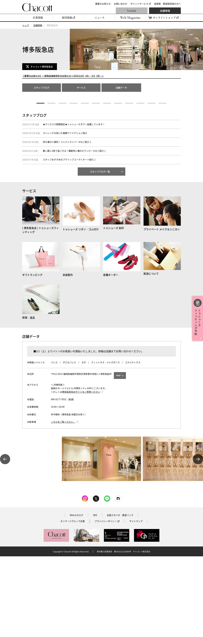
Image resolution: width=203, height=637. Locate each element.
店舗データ (121, 87)
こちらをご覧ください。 (63, 502)
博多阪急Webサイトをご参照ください (81, 472)
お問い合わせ (120, 3)
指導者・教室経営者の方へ (167, 3)
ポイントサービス (139, 3)
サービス (81, 87)
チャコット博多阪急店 (42, 66)
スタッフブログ (41, 87)
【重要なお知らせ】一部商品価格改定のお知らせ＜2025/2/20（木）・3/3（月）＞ (63, 75)
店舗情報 (165, 11)
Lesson (131, 11)
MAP (118, 456)
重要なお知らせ (103, 3)
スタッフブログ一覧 (100, 252)
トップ (25, 25)
